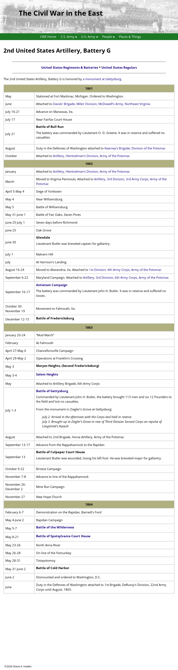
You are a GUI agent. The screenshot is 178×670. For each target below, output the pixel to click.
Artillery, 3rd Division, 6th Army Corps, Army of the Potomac (126, 277)
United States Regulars (119, 67)
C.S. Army (70, 36)
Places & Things (130, 37)
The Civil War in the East (61, 13)
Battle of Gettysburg (52, 391)
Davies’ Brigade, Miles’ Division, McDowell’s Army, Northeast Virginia (101, 104)
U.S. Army (90, 36)
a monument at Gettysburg (102, 79)
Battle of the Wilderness (55, 527)
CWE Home (48, 37)
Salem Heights (47, 374)
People (109, 36)
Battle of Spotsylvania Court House (63, 536)
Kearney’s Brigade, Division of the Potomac (134, 148)
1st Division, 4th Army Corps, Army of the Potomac (124, 270)
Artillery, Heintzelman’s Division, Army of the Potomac (91, 156)
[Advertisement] (89, 635)
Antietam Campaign (51, 285)
